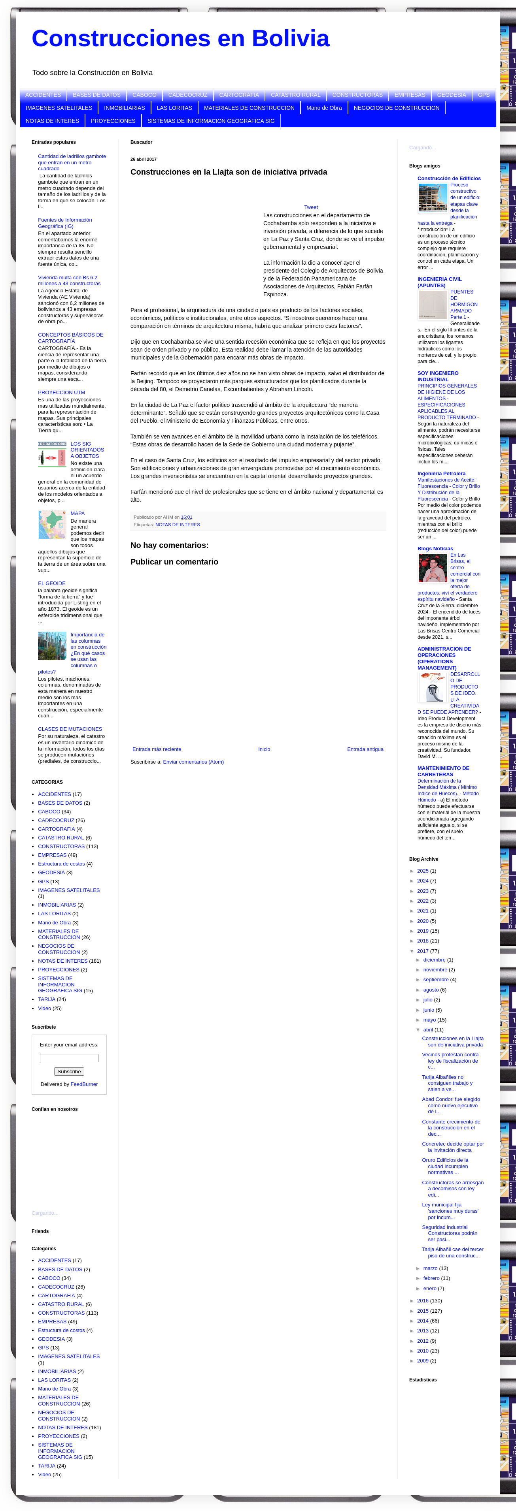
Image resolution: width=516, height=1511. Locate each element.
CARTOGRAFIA (239, 95)
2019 (423, 931)
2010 (423, 1351)
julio (428, 1000)
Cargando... (45, 1213)
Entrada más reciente (156, 749)
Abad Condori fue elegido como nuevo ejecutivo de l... (451, 1105)
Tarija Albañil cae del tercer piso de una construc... (452, 1252)
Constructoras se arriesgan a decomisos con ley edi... (453, 1189)
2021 (423, 911)
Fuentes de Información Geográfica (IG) (65, 223)
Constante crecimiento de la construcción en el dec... (451, 1128)
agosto (431, 990)
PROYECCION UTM (61, 392)
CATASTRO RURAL (296, 95)
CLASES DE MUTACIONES (70, 729)
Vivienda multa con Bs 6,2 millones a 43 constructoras (69, 281)
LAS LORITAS (174, 108)
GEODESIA (451, 95)
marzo (431, 1268)
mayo (430, 1020)
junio (429, 1010)
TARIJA (46, 999)
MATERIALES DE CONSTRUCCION (249, 108)
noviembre (436, 970)
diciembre (435, 960)
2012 (423, 1341)
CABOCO (144, 95)
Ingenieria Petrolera (441, 473)
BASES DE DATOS (97, 95)
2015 (423, 1311)
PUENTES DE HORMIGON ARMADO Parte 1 (464, 304)
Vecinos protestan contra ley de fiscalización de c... (450, 1061)
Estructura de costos (61, 864)
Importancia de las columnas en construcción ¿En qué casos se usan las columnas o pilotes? (72, 653)
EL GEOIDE (52, 583)
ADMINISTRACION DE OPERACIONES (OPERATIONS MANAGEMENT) (444, 658)
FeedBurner (84, 1084)
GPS (484, 95)
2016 (423, 1301)
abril (429, 1030)
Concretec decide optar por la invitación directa (453, 1147)
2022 (423, 901)
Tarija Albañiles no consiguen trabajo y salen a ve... (447, 1083)
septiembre (436, 979)
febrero (432, 1278)
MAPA (77, 513)
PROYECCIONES (113, 121)
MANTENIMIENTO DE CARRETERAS (443, 771)
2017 (423, 951)
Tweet (311, 207)
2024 (423, 881)
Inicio (264, 749)
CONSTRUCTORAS (358, 95)
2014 (423, 1321)
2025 (423, 871)
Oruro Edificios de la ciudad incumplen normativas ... (445, 1166)
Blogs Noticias (435, 548)
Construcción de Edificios (449, 178)
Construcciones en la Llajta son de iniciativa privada (453, 1041)
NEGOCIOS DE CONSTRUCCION (397, 108)
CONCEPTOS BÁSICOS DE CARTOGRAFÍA (70, 338)
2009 (423, 1361)
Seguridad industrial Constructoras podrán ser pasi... (449, 1233)
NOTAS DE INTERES (52, 121)
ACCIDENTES (43, 95)
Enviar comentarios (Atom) (193, 762)
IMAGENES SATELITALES (59, 108)
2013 (423, 1331)
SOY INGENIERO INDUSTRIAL (438, 376)
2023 (423, 891)
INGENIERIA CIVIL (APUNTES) (440, 282)
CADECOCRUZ (188, 95)
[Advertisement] (71, 1156)
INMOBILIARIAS (124, 108)
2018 (423, 941)
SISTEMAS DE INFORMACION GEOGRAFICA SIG (211, 121)
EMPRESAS (410, 95)
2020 (423, 921)
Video (44, 1008)
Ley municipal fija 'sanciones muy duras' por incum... (450, 1211)
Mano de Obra (324, 108)
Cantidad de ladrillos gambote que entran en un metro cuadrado (72, 162)
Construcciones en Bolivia (181, 38)
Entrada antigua (365, 749)
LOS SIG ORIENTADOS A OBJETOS (87, 450)
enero (430, 1288)
